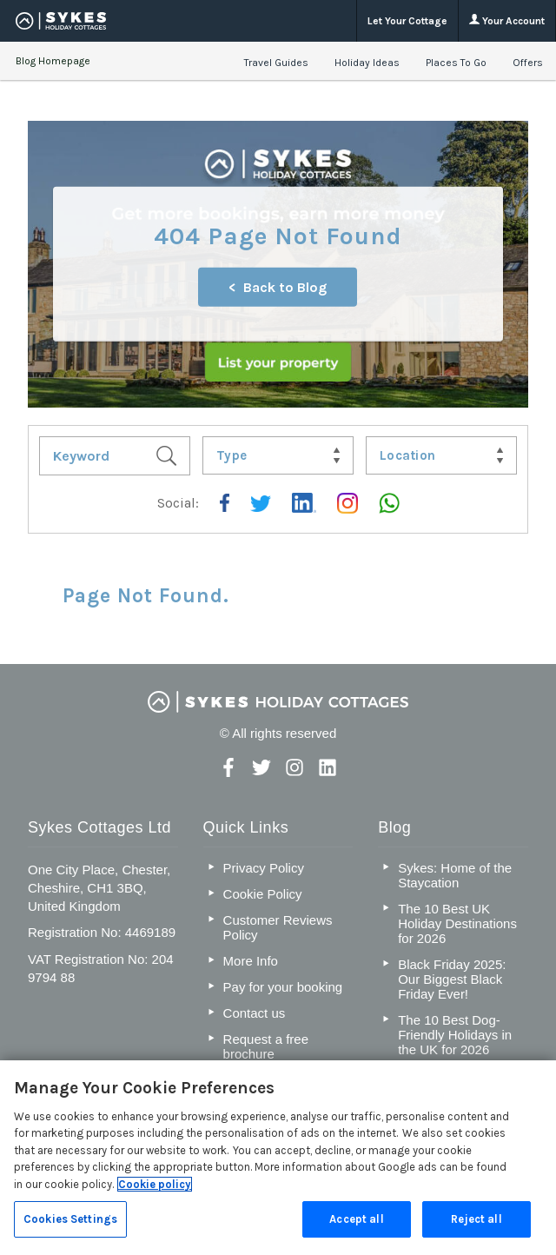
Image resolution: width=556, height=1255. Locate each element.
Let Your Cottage (407, 21)
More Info (250, 960)
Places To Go (456, 62)
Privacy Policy (263, 867)
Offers (528, 62)
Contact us (254, 1013)
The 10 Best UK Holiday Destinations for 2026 (457, 923)
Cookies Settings (70, 1218)
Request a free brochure (265, 1046)
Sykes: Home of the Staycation (455, 875)
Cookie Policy (262, 893)
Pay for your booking (283, 986)
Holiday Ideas (367, 62)
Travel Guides (276, 62)
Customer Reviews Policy (278, 927)
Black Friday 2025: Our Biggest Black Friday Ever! (452, 979)
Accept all (356, 1218)
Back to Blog (285, 287)
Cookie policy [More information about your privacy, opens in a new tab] (154, 1184)
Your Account (507, 20)
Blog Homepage (53, 61)
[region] (278, 1157)
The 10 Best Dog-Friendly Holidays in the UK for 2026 (455, 1035)
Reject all (476, 1218)
